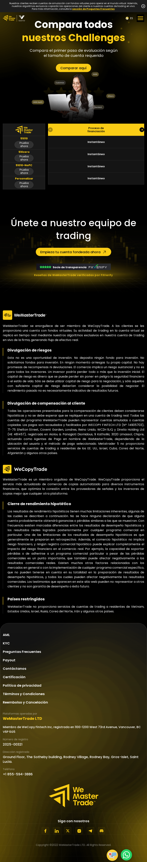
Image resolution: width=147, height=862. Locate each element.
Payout (9, 660)
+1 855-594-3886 (18, 774)
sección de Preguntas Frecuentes (93, 9)
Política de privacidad (22, 685)
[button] (142, 129)
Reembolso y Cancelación (25, 702)
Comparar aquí (73, 68)
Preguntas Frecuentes (22, 651)
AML (6, 634)
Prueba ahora (24, 144)
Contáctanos (14, 668)
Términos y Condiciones (24, 694)
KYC (6, 643)
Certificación (14, 677)
